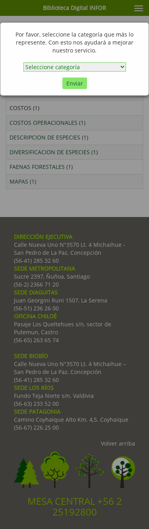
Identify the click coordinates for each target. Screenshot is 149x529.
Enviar (74, 83)
